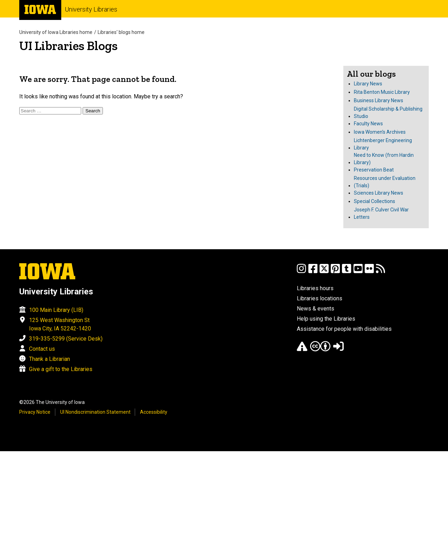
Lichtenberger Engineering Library (383, 144)
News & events (315, 308)
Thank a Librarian (49, 359)
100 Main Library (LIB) (56, 310)
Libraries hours (315, 288)
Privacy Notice (34, 412)
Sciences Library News (378, 193)
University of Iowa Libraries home (55, 32)
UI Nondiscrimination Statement (95, 412)
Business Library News (378, 100)
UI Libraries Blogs (68, 45)
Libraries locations (319, 298)
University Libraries (91, 9)
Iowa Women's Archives (380, 132)
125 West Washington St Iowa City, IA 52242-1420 (60, 324)
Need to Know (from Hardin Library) (384, 158)
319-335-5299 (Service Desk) (66, 338)
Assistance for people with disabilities (344, 329)
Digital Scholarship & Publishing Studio (388, 112)
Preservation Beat (374, 170)
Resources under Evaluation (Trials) (384, 181)
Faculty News (368, 123)
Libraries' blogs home (121, 32)
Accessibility (153, 412)
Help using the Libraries (326, 318)
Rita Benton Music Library (382, 92)
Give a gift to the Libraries (60, 369)
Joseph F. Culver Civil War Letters (381, 213)
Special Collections (374, 201)
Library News (368, 83)
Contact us (42, 348)
